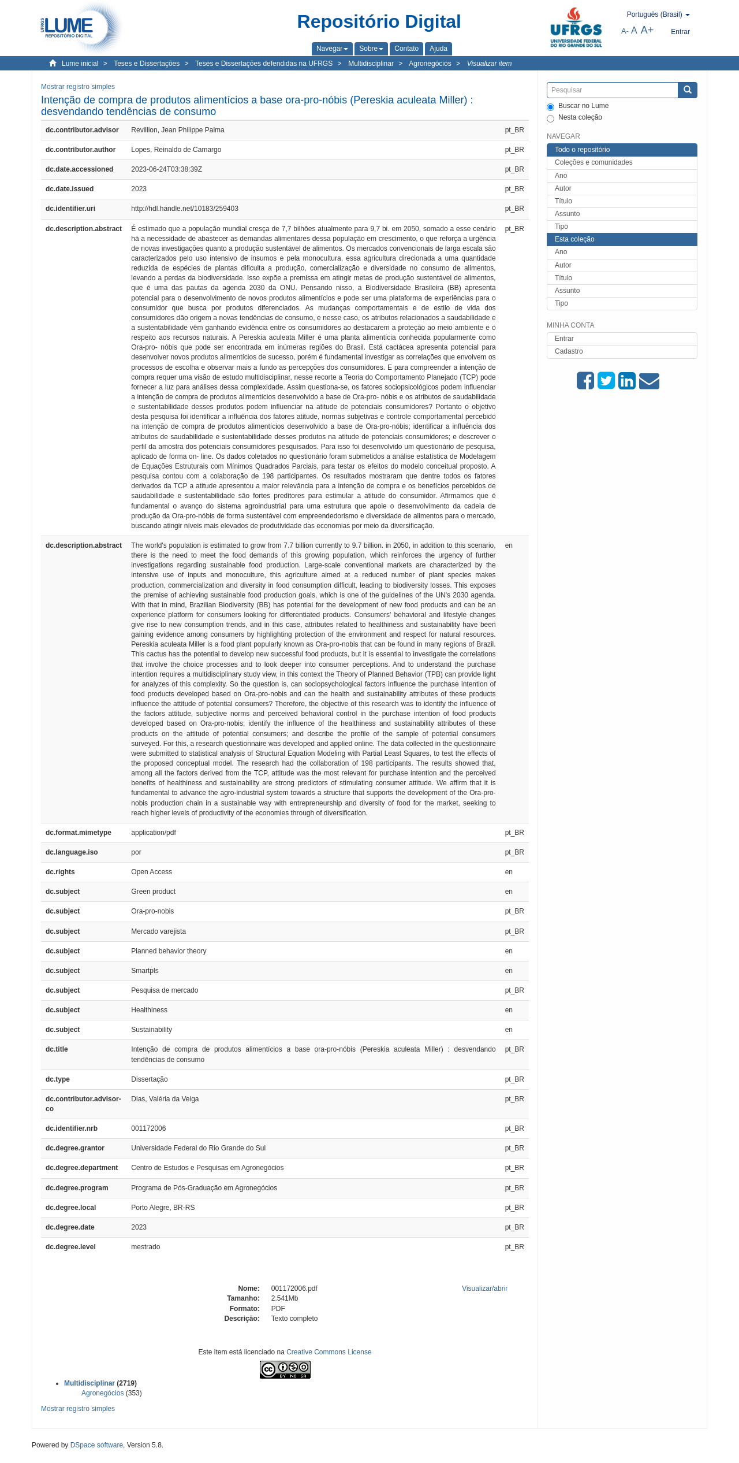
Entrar (564, 339)
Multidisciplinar (371, 64)
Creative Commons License (328, 1352)
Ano (561, 176)
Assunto (567, 214)
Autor (563, 188)
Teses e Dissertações (147, 64)
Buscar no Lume (578, 106)
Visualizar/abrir (484, 1288)
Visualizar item (489, 64)
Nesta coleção (574, 117)
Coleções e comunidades (594, 162)
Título (563, 201)
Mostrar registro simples (78, 87)
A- (625, 31)
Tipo (561, 226)
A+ (647, 30)
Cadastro (569, 351)
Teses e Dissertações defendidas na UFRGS (264, 64)
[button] (332, 48)
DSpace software (96, 1445)
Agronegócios (430, 64)
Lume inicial (80, 64)
